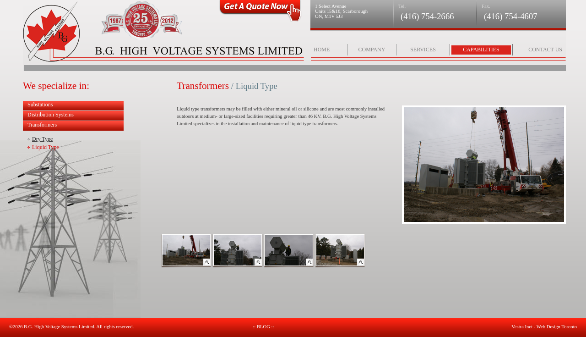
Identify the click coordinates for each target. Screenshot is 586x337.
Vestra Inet (521, 326)
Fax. (486, 6)
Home (322, 49)
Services (423, 49)
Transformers (42, 125)
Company (371, 49)
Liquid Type (45, 147)
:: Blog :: (263, 326)
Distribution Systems (50, 114)
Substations (40, 104)
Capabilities (481, 49)
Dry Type (42, 139)
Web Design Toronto (557, 326)
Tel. (402, 6)
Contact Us (545, 49)
